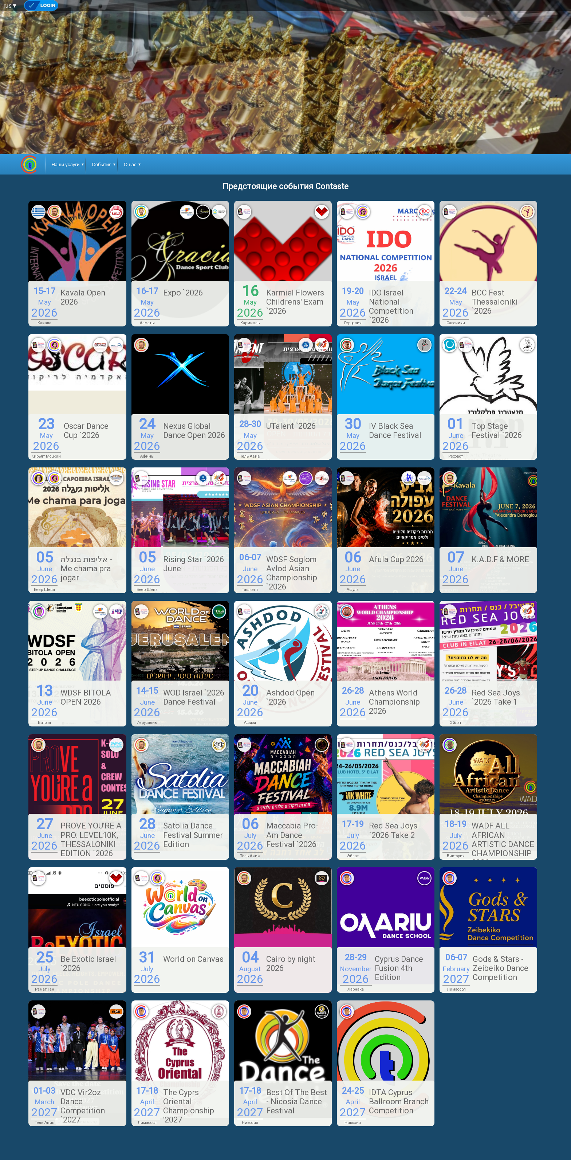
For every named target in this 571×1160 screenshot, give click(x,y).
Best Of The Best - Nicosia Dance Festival (296, 1101)
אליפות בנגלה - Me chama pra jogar (86, 568)
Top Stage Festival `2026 (497, 431)
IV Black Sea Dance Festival (395, 431)
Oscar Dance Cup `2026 (86, 431)
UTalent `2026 (291, 426)
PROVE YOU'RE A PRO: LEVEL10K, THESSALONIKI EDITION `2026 (91, 839)
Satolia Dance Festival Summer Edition (193, 835)
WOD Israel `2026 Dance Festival (193, 697)
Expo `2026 (183, 292)
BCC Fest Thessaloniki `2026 (495, 302)
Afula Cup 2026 (396, 559)
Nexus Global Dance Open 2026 (194, 431)
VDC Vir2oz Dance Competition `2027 (82, 1106)
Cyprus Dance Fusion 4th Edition (399, 968)
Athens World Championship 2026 (394, 702)
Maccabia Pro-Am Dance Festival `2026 (292, 835)
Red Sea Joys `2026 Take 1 (496, 697)
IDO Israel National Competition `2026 (391, 306)
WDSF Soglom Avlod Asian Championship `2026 (291, 573)
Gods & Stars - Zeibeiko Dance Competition (500, 968)
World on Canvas (193, 959)
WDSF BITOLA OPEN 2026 (85, 697)
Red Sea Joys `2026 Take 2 (393, 830)
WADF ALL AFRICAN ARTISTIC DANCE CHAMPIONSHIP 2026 (503, 844)
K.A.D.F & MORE (500, 559)
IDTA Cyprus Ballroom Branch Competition (399, 1101)
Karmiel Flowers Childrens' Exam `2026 (295, 302)
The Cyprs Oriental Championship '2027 (188, 1106)
